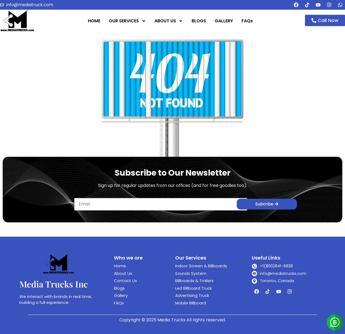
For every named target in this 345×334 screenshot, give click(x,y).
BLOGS (199, 21)
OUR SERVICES (127, 21)
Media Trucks (171, 320)
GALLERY (224, 21)
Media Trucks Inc (53, 284)
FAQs (247, 21)
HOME (94, 21)
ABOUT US (168, 21)
